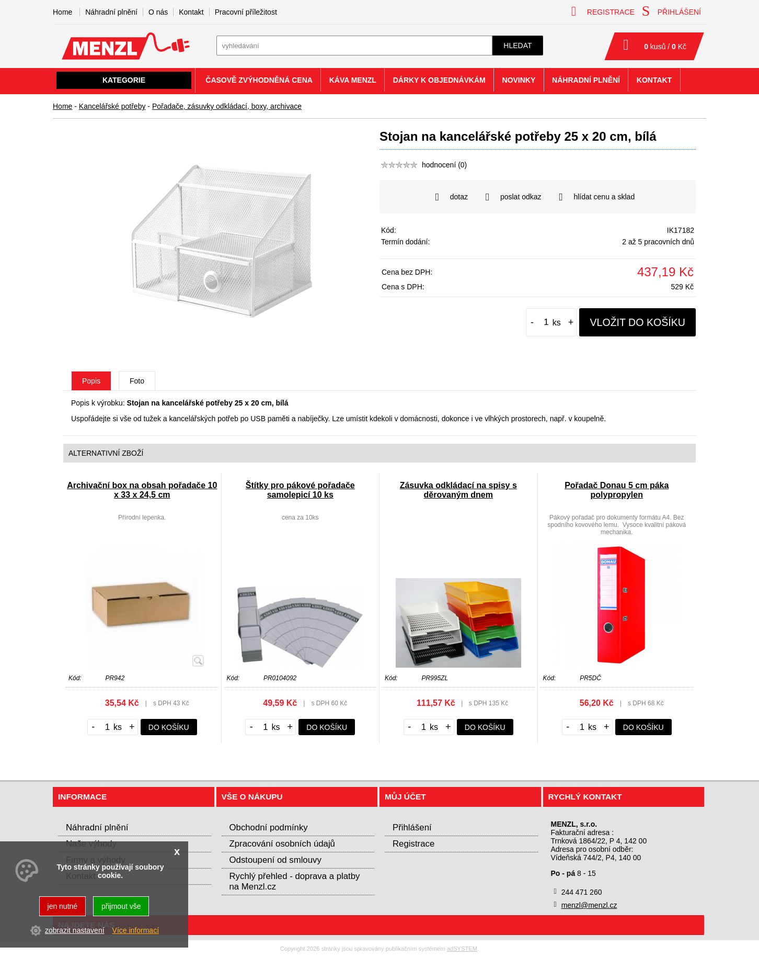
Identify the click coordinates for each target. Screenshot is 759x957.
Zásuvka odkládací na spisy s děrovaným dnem (458, 490)
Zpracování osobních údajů (282, 844)
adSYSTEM (462, 948)
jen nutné (63, 906)
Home (62, 106)
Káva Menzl (352, 80)
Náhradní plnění (111, 12)
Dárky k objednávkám (439, 80)
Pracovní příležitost (246, 12)
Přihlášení (412, 827)
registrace (603, 11)
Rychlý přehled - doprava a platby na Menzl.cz (294, 881)
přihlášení (671, 11)
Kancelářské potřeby (112, 106)
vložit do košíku (637, 322)
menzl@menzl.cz (589, 905)
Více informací (135, 930)
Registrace (413, 844)
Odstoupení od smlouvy (275, 860)
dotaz (451, 197)
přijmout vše (121, 906)
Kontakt (191, 12)
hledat (517, 45)
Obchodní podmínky (268, 827)
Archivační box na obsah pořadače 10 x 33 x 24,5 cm (142, 490)
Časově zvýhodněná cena (259, 80)
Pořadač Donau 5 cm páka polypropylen (617, 490)
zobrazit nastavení (75, 930)
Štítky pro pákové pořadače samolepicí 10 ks (300, 490)
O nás (158, 12)
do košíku (168, 727)
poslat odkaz (514, 197)
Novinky (519, 80)
